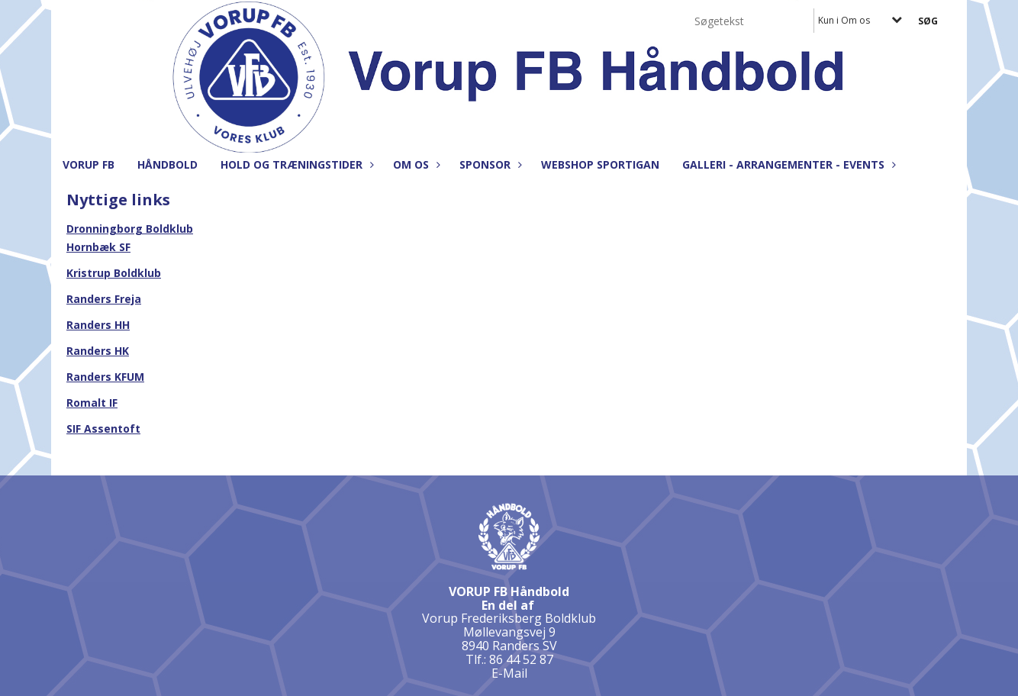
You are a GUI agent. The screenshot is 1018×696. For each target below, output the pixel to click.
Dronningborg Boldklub (129, 228)
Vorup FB (88, 164)
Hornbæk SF (98, 247)
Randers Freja (103, 299)
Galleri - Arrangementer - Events (787, 164)
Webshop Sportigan (600, 164)
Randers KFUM (105, 376)
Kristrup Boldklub (113, 273)
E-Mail (509, 673)
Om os (415, 164)
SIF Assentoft (103, 428)
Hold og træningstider (295, 164)
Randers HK (97, 350)
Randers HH (98, 324)
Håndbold (167, 164)
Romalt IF (92, 402)
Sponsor (488, 164)
